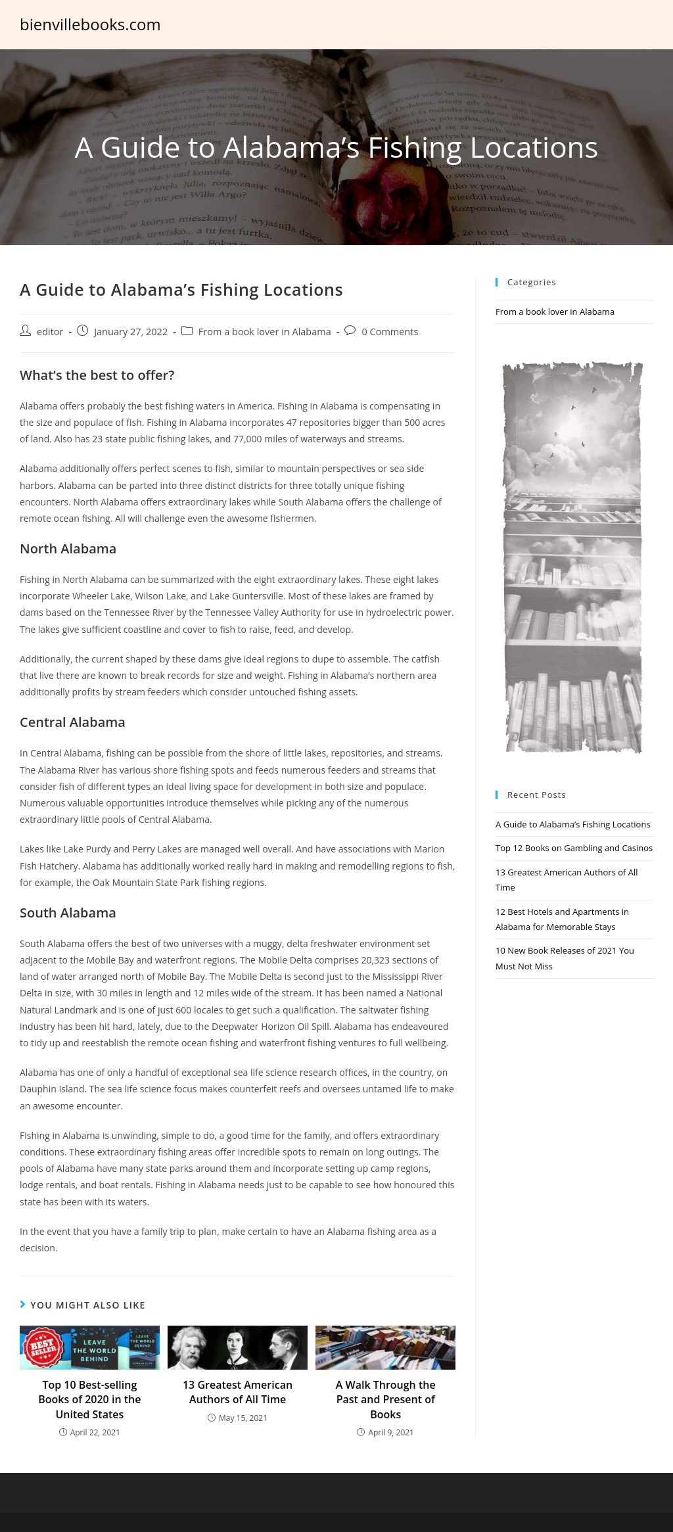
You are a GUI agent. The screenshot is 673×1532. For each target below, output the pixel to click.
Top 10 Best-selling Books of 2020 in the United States (89, 1400)
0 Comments (389, 331)
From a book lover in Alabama (264, 331)
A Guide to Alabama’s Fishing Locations (573, 824)
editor (50, 331)
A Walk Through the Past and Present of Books (386, 1400)
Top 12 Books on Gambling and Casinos (574, 848)
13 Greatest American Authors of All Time (237, 1392)
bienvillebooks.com (90, 24)
